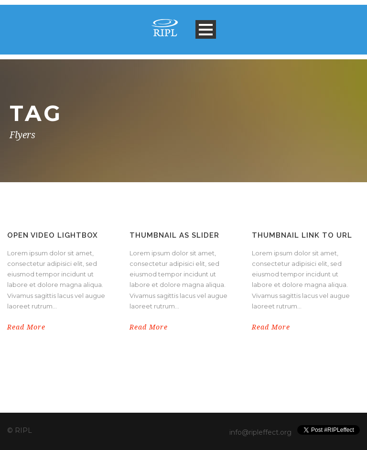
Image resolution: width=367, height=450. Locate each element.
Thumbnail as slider (174, 235)
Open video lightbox (52, 235)
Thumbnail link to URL (302, 235)
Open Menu (205, 29)
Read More (26, 327)
